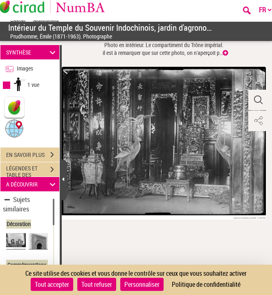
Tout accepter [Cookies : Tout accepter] (52, 284)
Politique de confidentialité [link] (206, 284)
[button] (14, 128)
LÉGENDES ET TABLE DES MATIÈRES (32, 170)
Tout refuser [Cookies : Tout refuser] (96, 284)
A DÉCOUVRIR (32, 184)
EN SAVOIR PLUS (32, 155)
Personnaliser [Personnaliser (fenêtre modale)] (142, 284)
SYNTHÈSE (32, 52)
